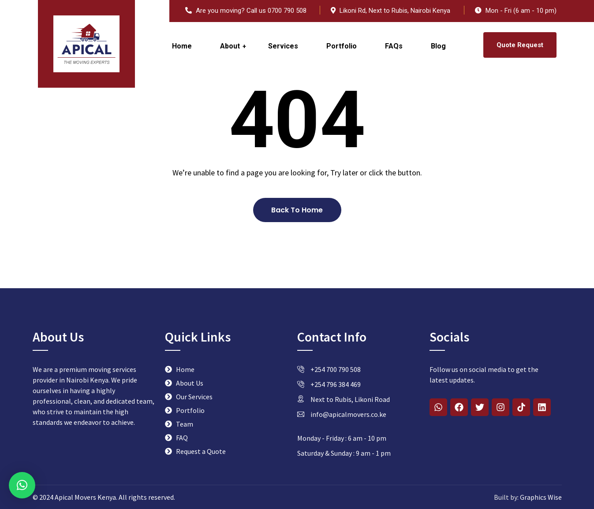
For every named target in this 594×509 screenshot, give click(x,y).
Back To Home (297, 210)
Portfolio (341, 46)
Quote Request (520, 45)
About (230, 46)
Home (182, 46)
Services (283, 46)
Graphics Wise (540, 497)
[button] (22, 485)
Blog (438, 46)
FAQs (394, 46)
